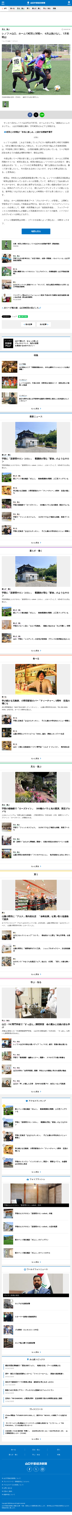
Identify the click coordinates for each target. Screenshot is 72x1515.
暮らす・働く (36, 8)
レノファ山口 (6, 41)
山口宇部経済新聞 (36, 3)
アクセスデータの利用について (13, 1485)
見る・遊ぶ (20, 8)
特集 (54, 8)
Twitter (36, 1469)
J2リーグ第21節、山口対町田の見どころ (21, 308)
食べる (12, 8)
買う (28, 8)
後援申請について (9, 1494)
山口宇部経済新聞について (12, 1478)
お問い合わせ (7, 1488)
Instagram (42, 1469)
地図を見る (36, 231)
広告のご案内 (7, 1491)
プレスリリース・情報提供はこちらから (16, 1481)
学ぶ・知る (46, 8)
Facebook (29, 1469)
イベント (15, 41)
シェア (14, 316)
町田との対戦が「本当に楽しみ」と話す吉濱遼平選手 (29, 132)
